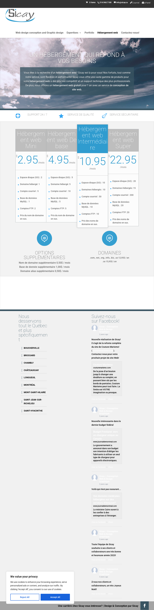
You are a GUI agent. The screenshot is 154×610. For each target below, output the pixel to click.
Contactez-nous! (130, 33)
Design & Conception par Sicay (121, 605)
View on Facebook (98, 399)
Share (110, 399)
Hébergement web (107, 33)
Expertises (72, 33)
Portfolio (89, 33)
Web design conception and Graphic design (39, 33)
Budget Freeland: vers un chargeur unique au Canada (105, 435)
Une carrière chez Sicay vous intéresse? (80, 605)
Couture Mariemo (103, 364)
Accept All (55, 597)
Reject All (24, 597)
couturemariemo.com (102, 350)
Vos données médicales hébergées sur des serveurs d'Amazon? (106, 499)
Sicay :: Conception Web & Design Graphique (108, 329)
